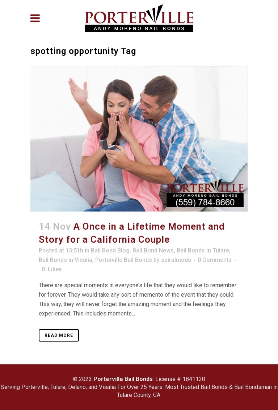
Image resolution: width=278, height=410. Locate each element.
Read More (59, 335)
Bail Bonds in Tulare (203, 250)
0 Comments (215, 259)
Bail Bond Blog (110, 250)
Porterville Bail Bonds (123, 259)
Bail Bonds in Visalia (65, 259)
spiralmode (176, 259)
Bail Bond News (153, 250)
